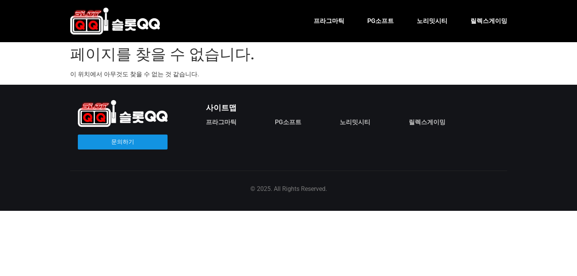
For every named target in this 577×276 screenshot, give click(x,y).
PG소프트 (380, 21)
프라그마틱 (329, 21)
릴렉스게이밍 (488, 21)
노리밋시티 (432, 21)
